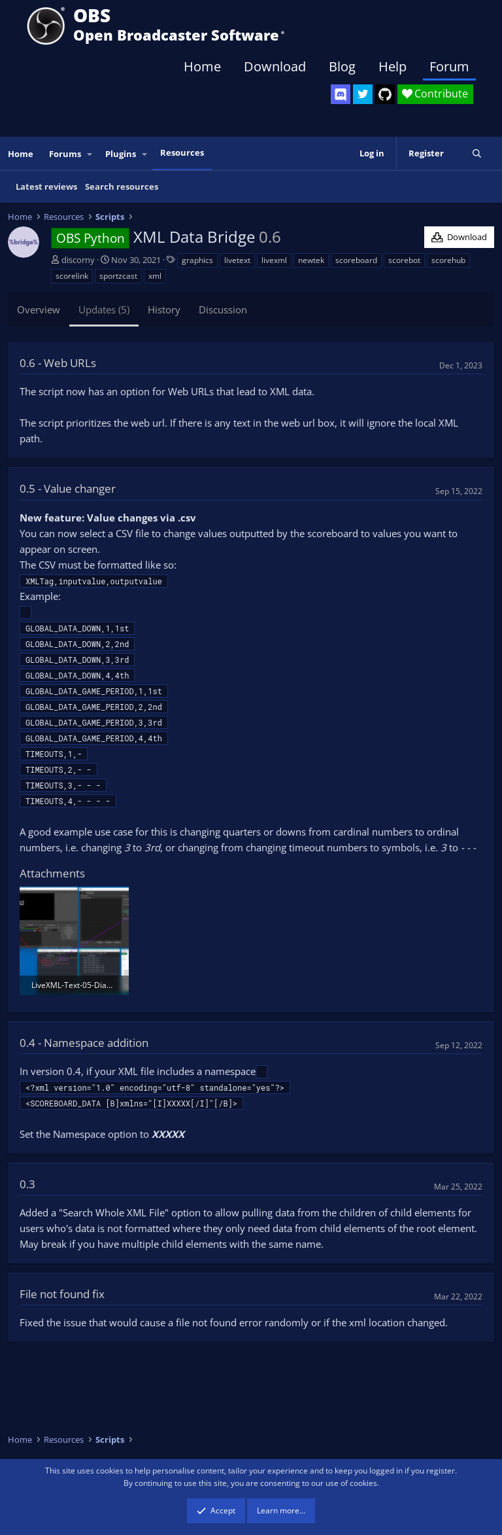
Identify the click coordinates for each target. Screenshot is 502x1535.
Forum (449, 66)
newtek (311, 260)
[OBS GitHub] (385, 94)
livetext (237, 260)
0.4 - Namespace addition (84, 1042)
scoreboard (356, 260)
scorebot (404, 260)
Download (275, 66)
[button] (90, 154)
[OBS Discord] (340, 94)
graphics (197, 260)
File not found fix (62, 1293)
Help (392, 66)
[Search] (477, 153)
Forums (65, 154)
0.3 (27, 1183)
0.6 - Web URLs (58, 362)
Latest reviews (46, 186)
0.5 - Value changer (68, 488)
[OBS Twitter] (363, 94)
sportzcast (118, 275)
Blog (342, 66)
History (164, 309)
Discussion (223, 309)
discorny (78, 260)
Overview (38, 309)
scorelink (72, 275)
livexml (274, 260)
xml (154, 275)
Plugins (120, 154)
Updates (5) (103, 309)
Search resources (121, 186)
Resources (182, 152)
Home (202, 66)
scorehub (448, 260)
